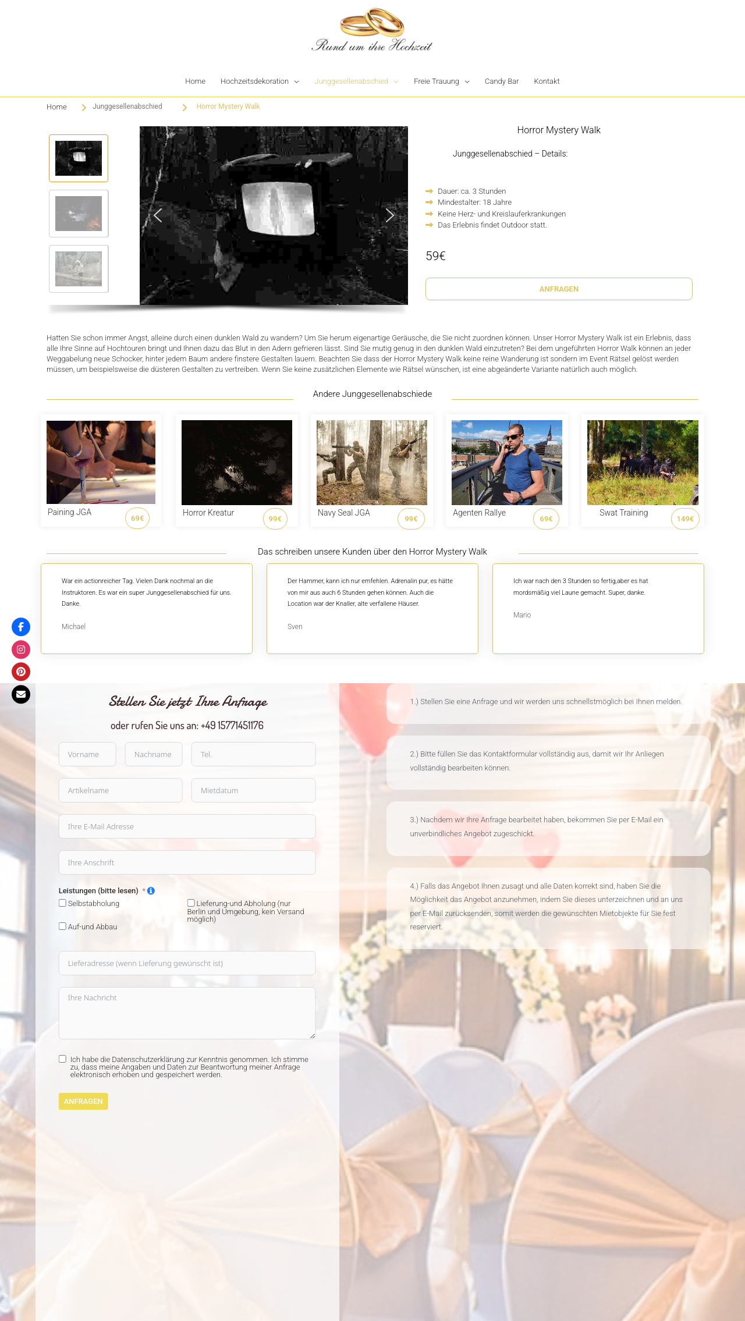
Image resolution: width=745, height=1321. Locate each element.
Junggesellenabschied (351, 81)
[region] (227, 223)
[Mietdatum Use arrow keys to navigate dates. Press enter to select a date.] (72, 790)
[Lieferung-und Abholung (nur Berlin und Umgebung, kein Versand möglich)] (10, 903)
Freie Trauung (436, 81)
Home (195, 81)
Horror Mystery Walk (228, 106)
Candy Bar (502, 81)
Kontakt (546, 81)
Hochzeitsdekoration (255, 81)
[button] (78, 158)
